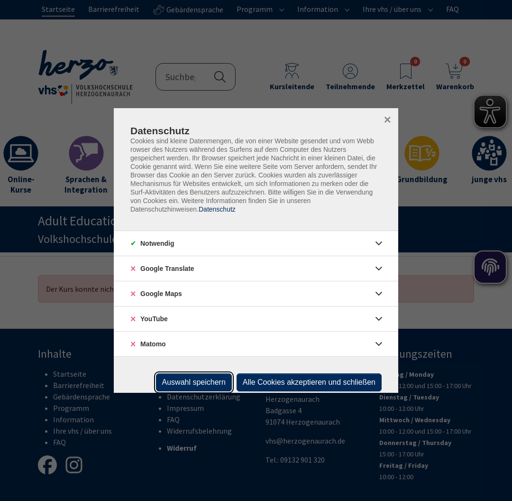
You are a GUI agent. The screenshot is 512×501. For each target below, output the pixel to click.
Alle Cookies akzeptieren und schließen (309, 382)
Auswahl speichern (194, 382)
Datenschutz (217, 209)
